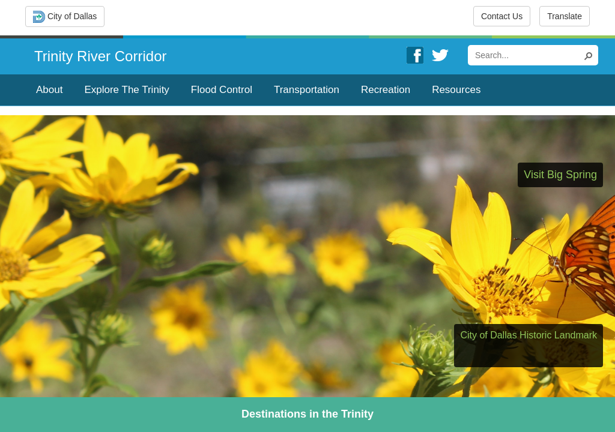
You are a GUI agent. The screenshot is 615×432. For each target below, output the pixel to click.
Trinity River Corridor (100, 56)
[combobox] (528, 55)
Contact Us (502, 16)
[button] (590, 55)
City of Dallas (65, 17)
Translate (564, 16)
